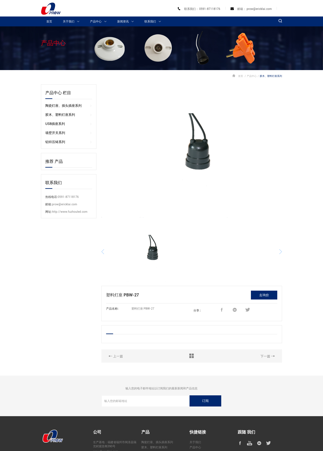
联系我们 (154, 21)
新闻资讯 (127, 21)
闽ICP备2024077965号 (111, 442)
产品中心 (100, 21)
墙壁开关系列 (68, 133)
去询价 (264, 263)
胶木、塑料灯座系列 (68, 115)
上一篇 (116, 324)
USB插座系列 (68, 124)
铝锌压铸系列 (68, 142)
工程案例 (195, 421)
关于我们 (73, 21)
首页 (49, 21)
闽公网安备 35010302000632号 (145, 442)
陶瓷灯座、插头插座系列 (68, 106)
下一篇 (267, 324)
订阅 (205, 369)
